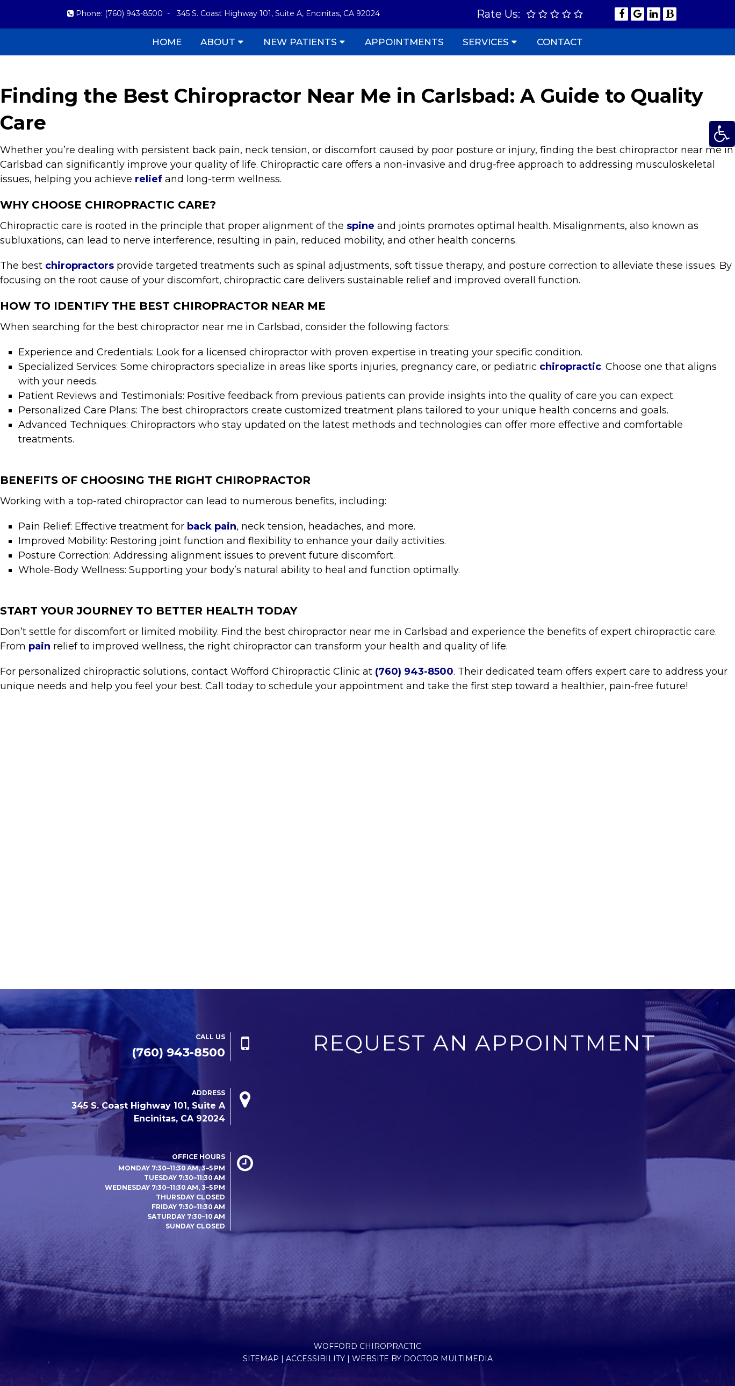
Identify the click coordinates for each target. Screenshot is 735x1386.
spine (360, 226)
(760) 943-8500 (134, 13)
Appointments (404, 42)
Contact (560, 42)
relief (148, 179)
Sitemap (261, 1358)
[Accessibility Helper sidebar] (722, 134)
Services (486, 42)
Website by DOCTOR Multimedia (422, 1358)
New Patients (300, 42)
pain (39, 646)
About (217, 42)
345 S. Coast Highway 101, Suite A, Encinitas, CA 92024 (278, 13)
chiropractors (79, 266)
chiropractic (570, 367)
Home (167, 42)
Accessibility (315, 1358)
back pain (211, 526)
